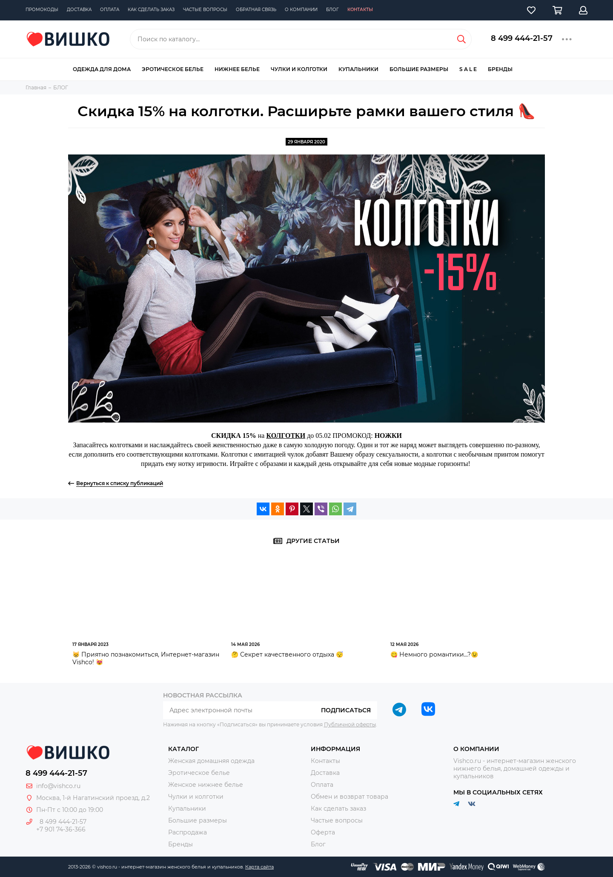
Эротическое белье (172, 69)
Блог (332, 9)
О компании (301, 9)
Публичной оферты (350, 724)
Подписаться (346, 710)
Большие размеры (419, 69)
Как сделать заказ (151, 9)
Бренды (500, 69)
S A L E (468, 69)
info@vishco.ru (58, 786)
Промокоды (42, 9)
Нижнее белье (237, 69)
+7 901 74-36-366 (61, 829)
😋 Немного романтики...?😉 (434, 654)
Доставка (79, 9)
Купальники (358, 69)
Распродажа (187, 832)
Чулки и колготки (299, 69)
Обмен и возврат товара (349, 796)
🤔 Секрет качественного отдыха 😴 (287, 654)
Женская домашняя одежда (211, 761)
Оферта (323, 832)
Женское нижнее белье (205, 784)
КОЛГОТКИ (285, 435)
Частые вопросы (205, 9)
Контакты (360, 9)
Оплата (109, 9)
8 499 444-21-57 (522, 38)
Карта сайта (259, 867)
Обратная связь (256, 9)
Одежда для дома (102, 69)
